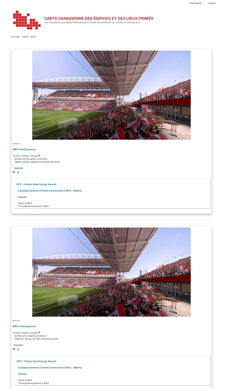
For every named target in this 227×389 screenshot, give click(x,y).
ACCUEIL (15, 36)
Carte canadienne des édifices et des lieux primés (98, 18)
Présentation (196, 3)
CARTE (25, 36)
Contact (212, 3)
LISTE (32, 36)
